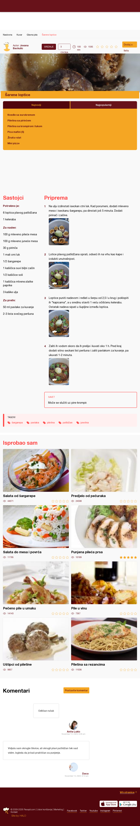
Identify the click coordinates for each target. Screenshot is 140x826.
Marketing (58, 809)
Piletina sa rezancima (104, 644)
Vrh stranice (127, 792)
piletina (51, 422)
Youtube (93, 811)
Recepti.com (70, 6)
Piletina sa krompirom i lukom (25, 126)
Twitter (83, 811)
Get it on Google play (128, 804)
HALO (23, 815)
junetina (85, 422)
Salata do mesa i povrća (36, 532)
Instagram (105, 811)
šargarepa (17, 422)
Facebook (72, 811)
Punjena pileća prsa (104, 532)
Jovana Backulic (21, 47)
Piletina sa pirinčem (19, 120)
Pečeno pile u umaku (36, 588)
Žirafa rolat (14, 137)
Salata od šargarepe (36, 476)
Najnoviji (36, 104)
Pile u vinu (104, 588)
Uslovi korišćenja (44, 809)
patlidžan (67, 422)
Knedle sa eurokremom (21, 114)
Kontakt (14, 812)
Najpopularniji (103, 104)
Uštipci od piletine (36, 644)
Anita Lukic (73, 731)
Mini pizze (14, 143)
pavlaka (35, 422)
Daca (85, 773)
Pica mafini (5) (16, 131)
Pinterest (117, 811)
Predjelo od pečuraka (104, 476)
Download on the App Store (109, 804)
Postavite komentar (76, 690)
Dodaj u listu (128, 45)
